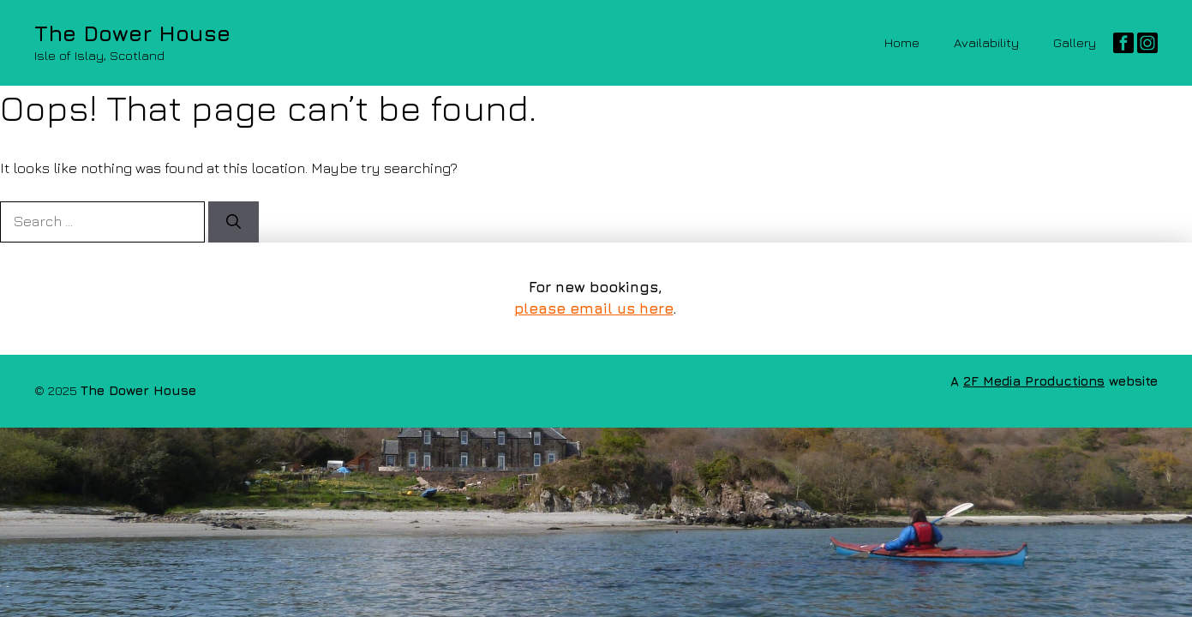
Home (901, 42)
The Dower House (132, 33)
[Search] (233, 222)
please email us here (593, 308)
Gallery (1074, 42)
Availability (986, 42)
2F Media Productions (1034, 381)
